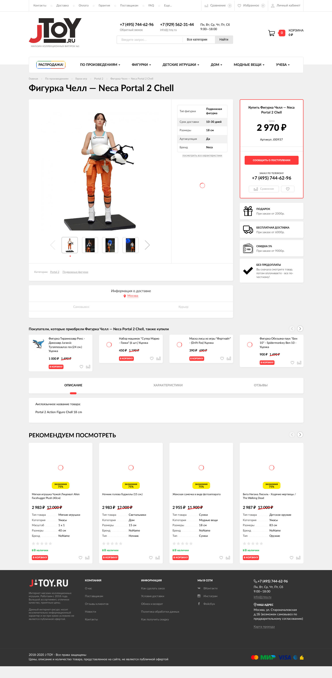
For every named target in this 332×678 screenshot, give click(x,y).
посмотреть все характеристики (202, 155)
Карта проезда (264, 638)
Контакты (39, 5)
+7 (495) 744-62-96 (137, 25)
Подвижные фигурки (75, 272)
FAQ (151, 5)
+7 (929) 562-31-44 (177, 25)
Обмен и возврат (152, 615)
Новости (90, 623)
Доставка (62, 5)
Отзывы (261, 389)
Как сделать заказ (153, 600)
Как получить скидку (155, 631)
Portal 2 (54, 272)
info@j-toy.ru (168, 30)
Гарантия (104, 5)
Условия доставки (152, 608)
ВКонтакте (208, 600)
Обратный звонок (131, 30)
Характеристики (168, 389)
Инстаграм (207, 608)
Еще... (168, 5)
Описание (73, 389)
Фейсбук (206, 615)
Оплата (83, 5)
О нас (88, 600)
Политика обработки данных (160, 623)
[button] (147, 245)
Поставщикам (129, 5)
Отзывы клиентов (96, 615)
